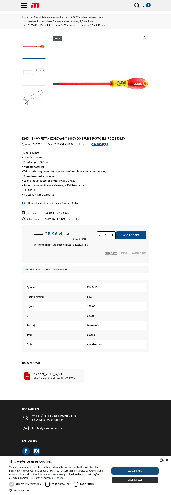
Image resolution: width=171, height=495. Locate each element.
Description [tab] (32, 269)
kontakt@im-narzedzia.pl (48, 428)
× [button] (166, 460)
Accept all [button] (135, 470)
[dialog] (85, 475)
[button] (58, 490)
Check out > (73, 219)
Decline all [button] (135, 479)
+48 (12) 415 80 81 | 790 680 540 (54, 415)
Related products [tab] (57, 269)
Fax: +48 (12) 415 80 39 (48, 420)
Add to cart (131, 235)
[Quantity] (106, 235)
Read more (60, 477)
